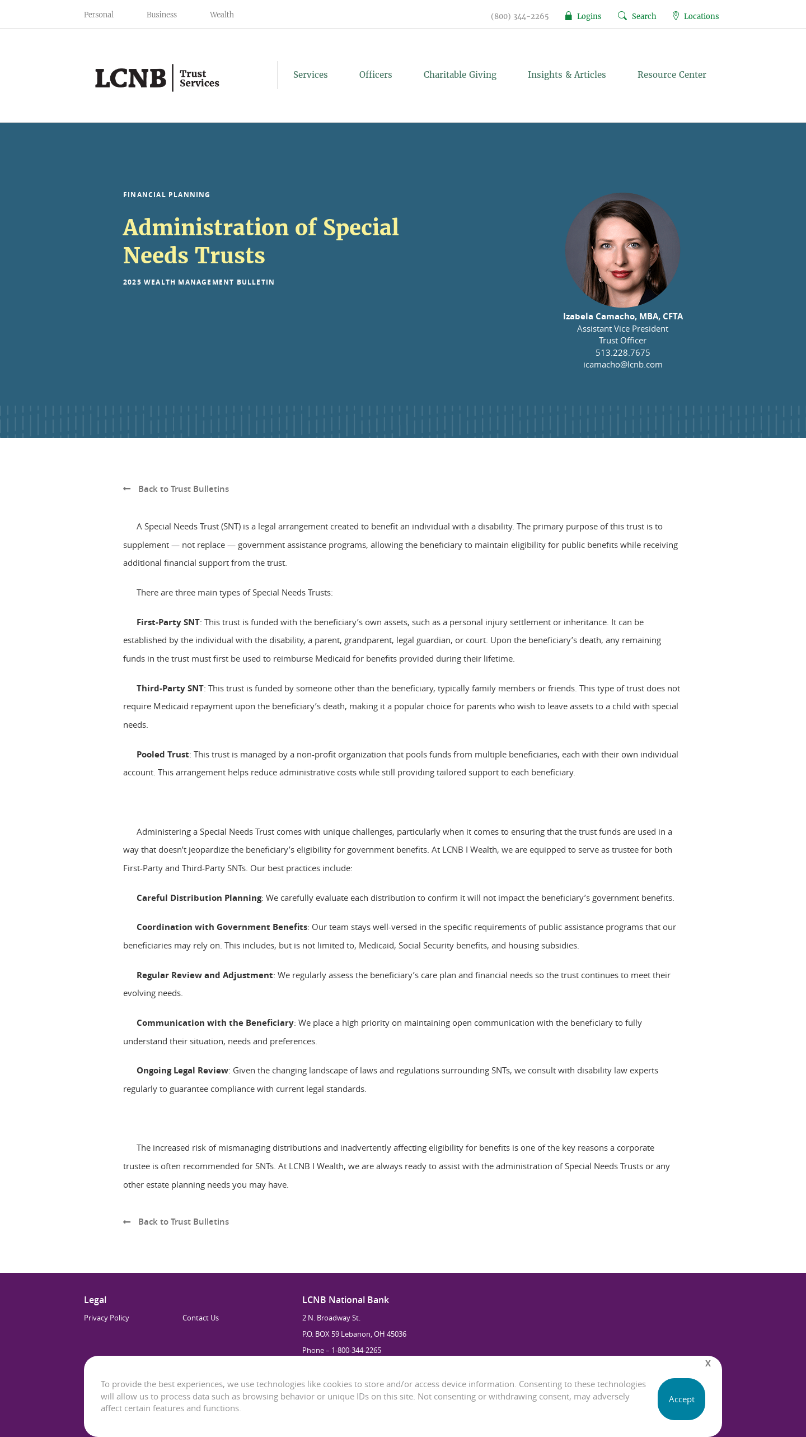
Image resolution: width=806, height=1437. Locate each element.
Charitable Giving (460, 74)
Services (310, 74)
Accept (682, 1399)
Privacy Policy (106, 1318)
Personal (99, 15)
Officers (375, 74)
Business (162, 15)
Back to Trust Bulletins (176, 489)
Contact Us (200, 1318)
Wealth (222, 15)
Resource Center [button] (672, 74)
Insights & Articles (567, 74)
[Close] (708, 1363)
